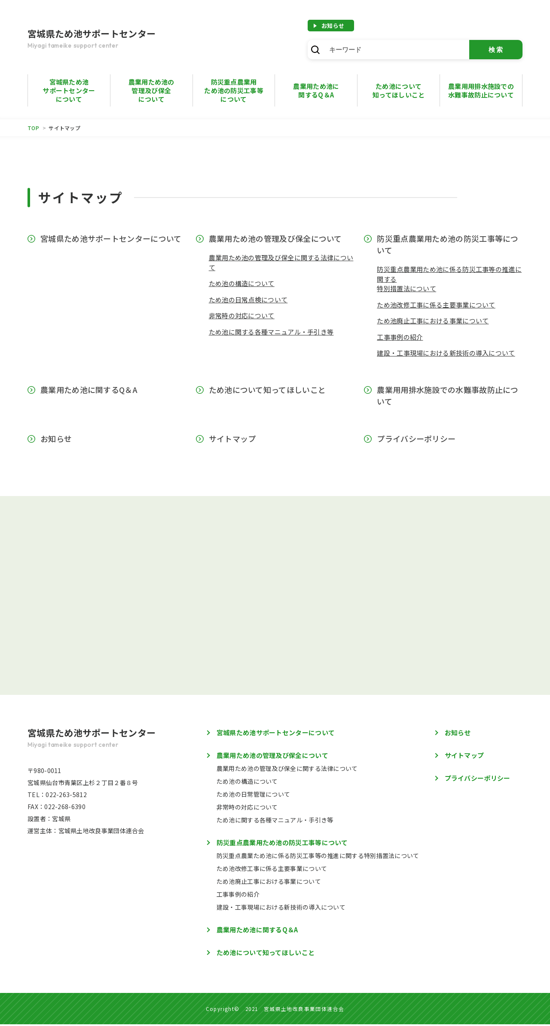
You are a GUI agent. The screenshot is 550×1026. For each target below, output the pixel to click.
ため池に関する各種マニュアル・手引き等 (271, 331)
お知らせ (332, 25)
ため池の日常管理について (253, 796)
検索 (496, 49)
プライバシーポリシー (416, 438)
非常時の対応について (242, 315)
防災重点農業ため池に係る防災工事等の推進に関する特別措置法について (318, 857)
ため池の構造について (242, 283)
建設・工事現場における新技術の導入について (446, 352)
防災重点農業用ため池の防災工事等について (233, 90)
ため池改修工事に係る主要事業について (436, 304)
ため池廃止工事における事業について (433, 320)
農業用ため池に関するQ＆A (89, 389)
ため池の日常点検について (248, 299)
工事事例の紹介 (400, 336)
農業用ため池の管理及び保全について (151, 90)
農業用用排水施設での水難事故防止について (481, 90)
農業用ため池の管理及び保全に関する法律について (287, 770)
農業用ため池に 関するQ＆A (316, 90)
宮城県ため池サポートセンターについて (69, 90)
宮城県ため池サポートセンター (113, 39)
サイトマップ (232, 438)
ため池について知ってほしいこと (399, 90)
